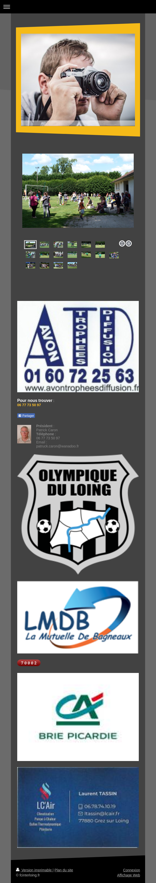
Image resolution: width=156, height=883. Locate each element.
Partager (26, 416)
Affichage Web (128, 875)
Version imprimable (34, 870)
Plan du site (63, 870)
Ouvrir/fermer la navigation (78, 6)
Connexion (131, 870)
